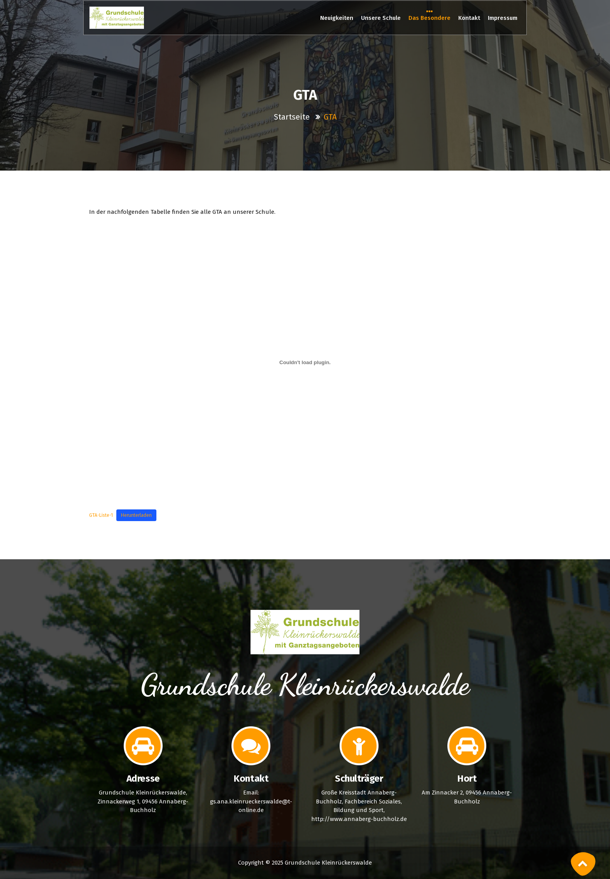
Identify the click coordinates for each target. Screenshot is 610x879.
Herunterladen (136, 515)
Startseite (293, 117)
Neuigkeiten (336, 18)
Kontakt (469, 18)
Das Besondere (429, 17)
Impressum (502, 18)
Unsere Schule (381, 18)
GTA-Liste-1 (101, 515)
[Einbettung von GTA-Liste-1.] (305, 362)
